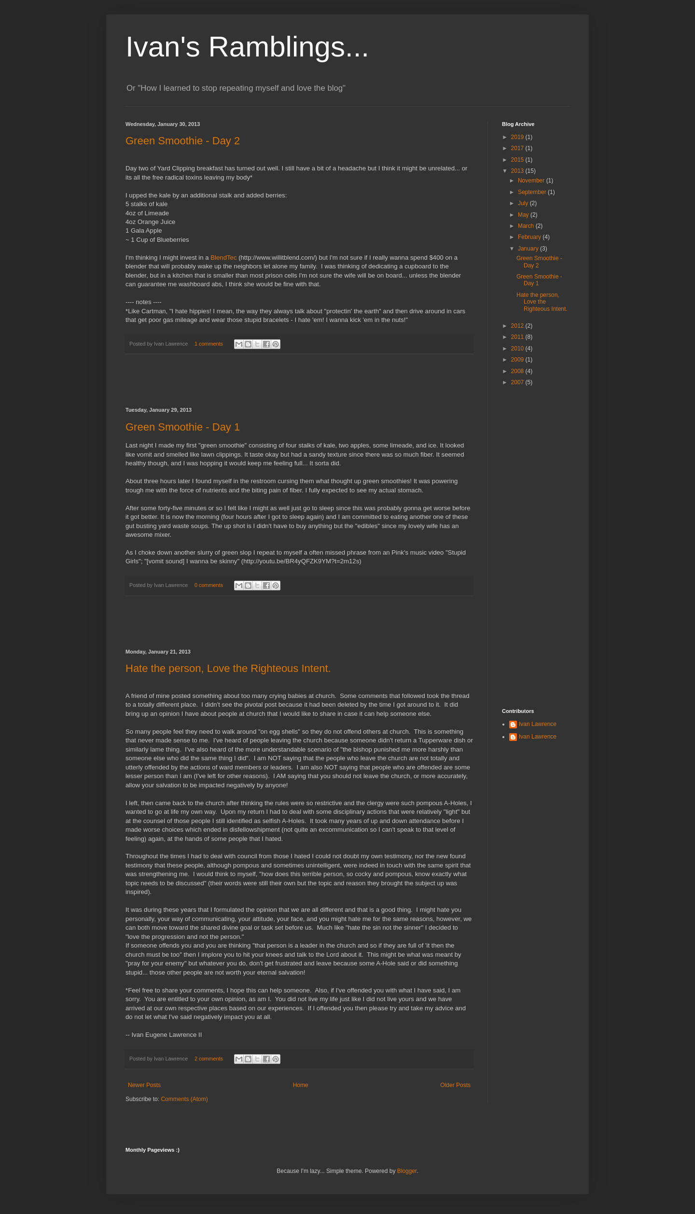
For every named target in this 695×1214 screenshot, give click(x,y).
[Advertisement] (299, 380)
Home (300, 1085)
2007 (518, 382)
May (524, 214)
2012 (518, 325)
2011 (518, 337)
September (533, 192)
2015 (518, 159)
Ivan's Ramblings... (247, 46)
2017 (518, 148)
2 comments (209, 1058)
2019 (518, 137)
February (530, 237)
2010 (518, 348)
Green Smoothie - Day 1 (182, 427)
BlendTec (223, 257)
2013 (518, 170)
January (529, 248)
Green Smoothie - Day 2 (182, 141)
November (532, 180)
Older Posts (455, 1085)
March (527, 226)
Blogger (407, 1171)
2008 (518, 371)
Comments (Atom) (184, 1099)
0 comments (209, 585)
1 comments (209, 344)
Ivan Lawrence (537, 724)
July (524, 203)
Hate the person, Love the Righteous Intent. (228, 668)
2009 (518, 359)
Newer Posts (144, 1085)
